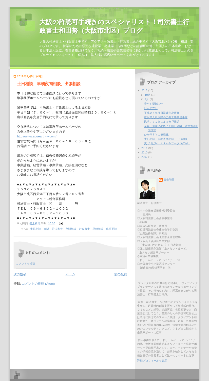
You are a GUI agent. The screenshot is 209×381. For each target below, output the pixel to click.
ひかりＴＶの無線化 (156, 134)
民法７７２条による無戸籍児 (161, 121)
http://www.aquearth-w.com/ (37, 136)
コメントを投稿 (25, 263)
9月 (147, 99)
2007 (144, 156)
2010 (144, 152)
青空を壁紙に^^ (153, 103)
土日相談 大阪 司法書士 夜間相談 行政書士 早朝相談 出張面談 (73, 228)
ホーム (70, 274)
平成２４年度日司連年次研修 (161, 112)
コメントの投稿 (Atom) (38, 283)
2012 (144, 90)
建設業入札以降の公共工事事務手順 (166, 117)
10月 (148, 94)
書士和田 (169, 179)
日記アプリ (151, 108)
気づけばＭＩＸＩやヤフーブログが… (167, 143)
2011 (144, 148)
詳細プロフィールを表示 (152, 360)
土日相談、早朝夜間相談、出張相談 (166, 138)
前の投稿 (120, 274)
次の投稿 (20, 274)
